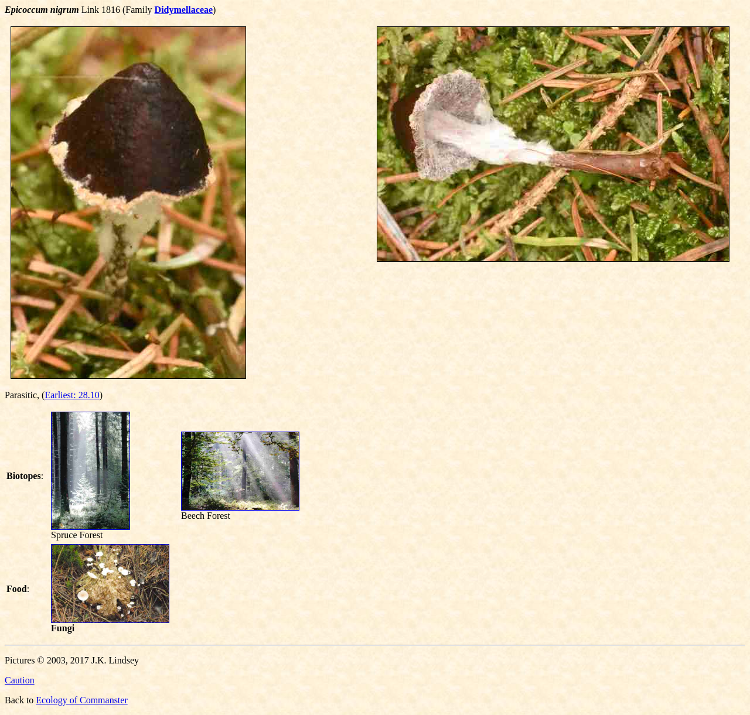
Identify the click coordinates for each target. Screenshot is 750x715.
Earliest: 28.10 (72, 395)
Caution (20, 680)
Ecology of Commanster (81, 700)
